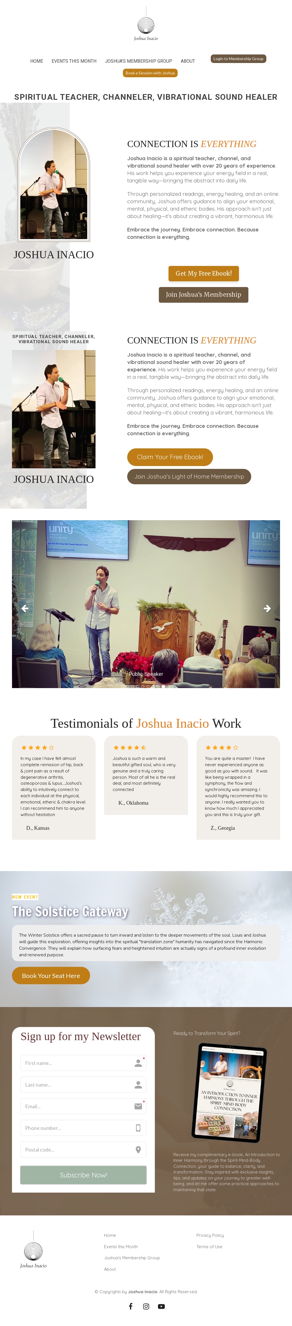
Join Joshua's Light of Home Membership (189, 476)
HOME (36, 61)
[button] (32, 607)
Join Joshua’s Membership (203, 294)
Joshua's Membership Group (132, 1257)
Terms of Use (209, 1246)
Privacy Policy (210, 1235)
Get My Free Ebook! (204, 273)
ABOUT (188, 61)
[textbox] (203, 197)
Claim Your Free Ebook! (170, 457)
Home (110, 1235)
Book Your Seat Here (51, 975)
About (110, 1269)
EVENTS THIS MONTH (74, 61)
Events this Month (121, 1246)
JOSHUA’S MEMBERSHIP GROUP (138, 61)
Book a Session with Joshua (150, 72)
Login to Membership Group (238, 58)
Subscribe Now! (83, 1175)
